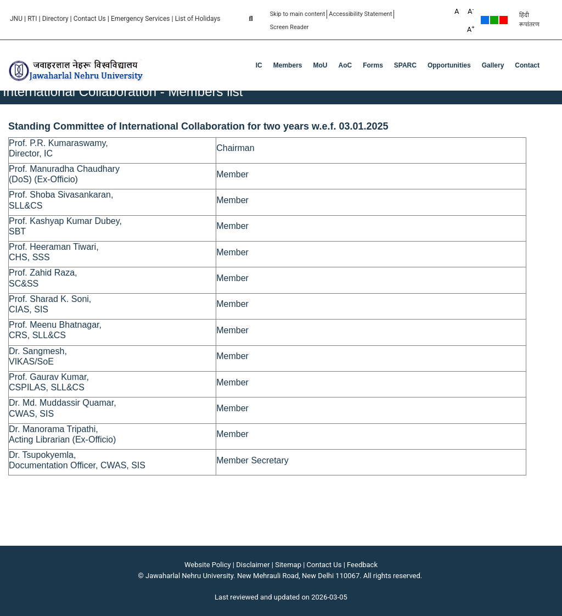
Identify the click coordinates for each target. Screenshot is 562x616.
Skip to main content (297, 14)
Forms (373, 65)
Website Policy (207, 565)
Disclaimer (252, 565)
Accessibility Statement (360, 14)
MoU (320, 65)
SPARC (405, 65)
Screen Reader (289, 27)
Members (287, 65)
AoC (345, 65)
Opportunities (449, 65)
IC (259, 65)
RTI (32, 19)
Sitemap (288, 565)
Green (494, 20)
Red (503, 20)
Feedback (362, 565)
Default (485, 20)
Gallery (493, 65)
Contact (527, 65)
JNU (16, 19)
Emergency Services (140, 19)
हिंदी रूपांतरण (529, 20)
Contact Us (90, 19)
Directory (55, 19)
